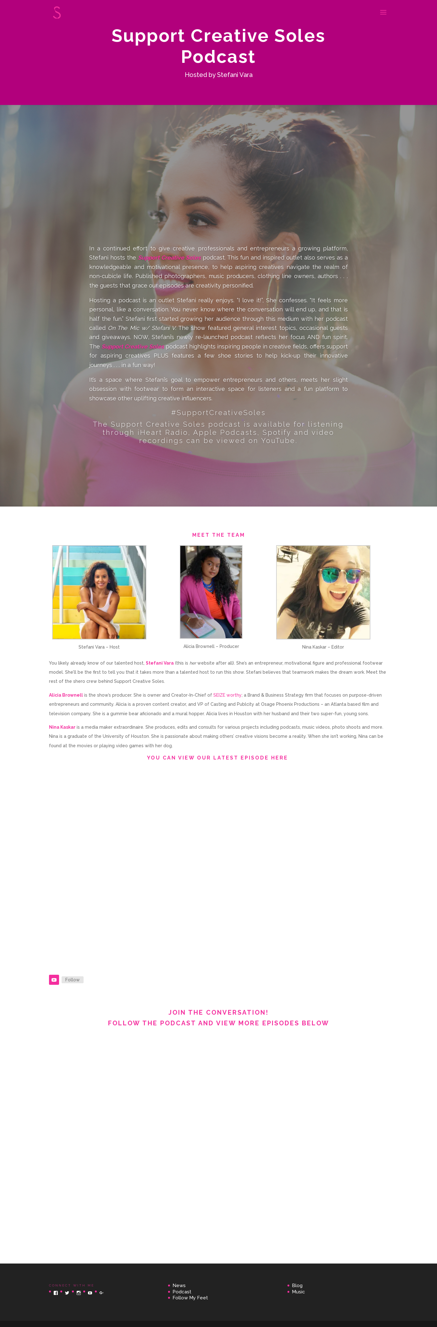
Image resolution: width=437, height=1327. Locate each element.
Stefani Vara (160, 663)
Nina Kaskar (62, 727)
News (179, 1285)
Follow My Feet (190, 1298)
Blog (297, 1285)
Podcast (181, 1292)
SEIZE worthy (227, 695)
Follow (72, 979)
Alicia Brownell (66, 695)
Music (298, 1292)
